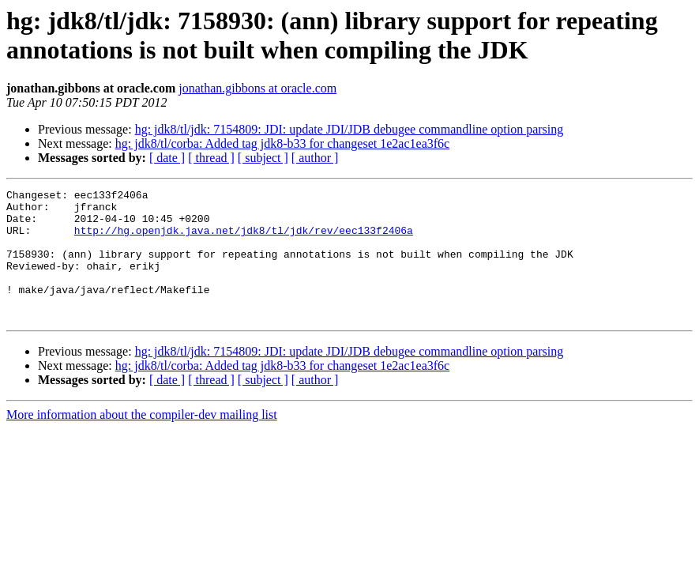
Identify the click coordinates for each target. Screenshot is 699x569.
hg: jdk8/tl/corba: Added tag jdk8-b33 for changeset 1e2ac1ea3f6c (282, 143)
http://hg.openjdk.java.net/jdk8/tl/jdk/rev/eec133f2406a (243, 239)
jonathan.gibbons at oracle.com (257, 88)
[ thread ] (211, 157)
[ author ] (315, 157)
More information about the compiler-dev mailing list (141, 440)
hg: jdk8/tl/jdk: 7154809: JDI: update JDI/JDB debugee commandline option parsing (349, 129)
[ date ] (167, 157)
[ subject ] (263, 157)
